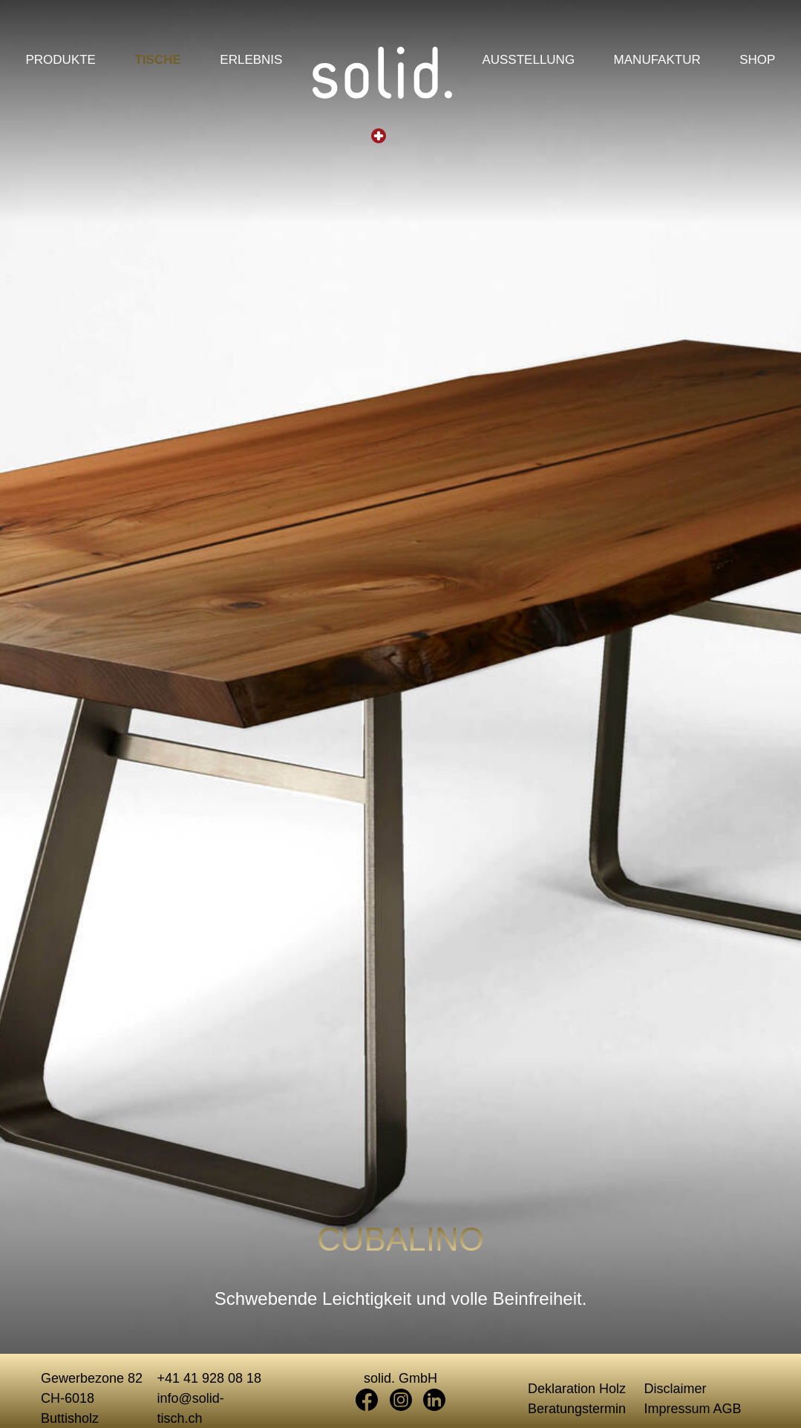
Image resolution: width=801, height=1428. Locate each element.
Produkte (61, 61)
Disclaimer (675, 1388)
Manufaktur (657, 61)
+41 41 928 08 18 (209, 1378)
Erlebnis (251, 61)
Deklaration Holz (577, 1388)
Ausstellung (528, 61)
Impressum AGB (693, 1408)
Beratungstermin (577, 1408)
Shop (757, 61)
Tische (157, 61)
